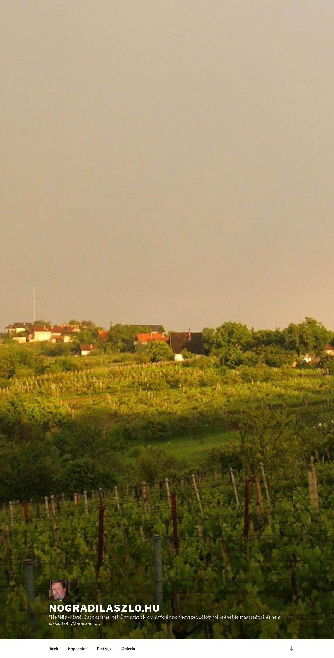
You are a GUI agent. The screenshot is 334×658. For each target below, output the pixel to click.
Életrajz (104, 649)
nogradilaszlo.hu (104, 608)
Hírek (53, 649)
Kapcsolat (77, 649)
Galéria (128, 649)
